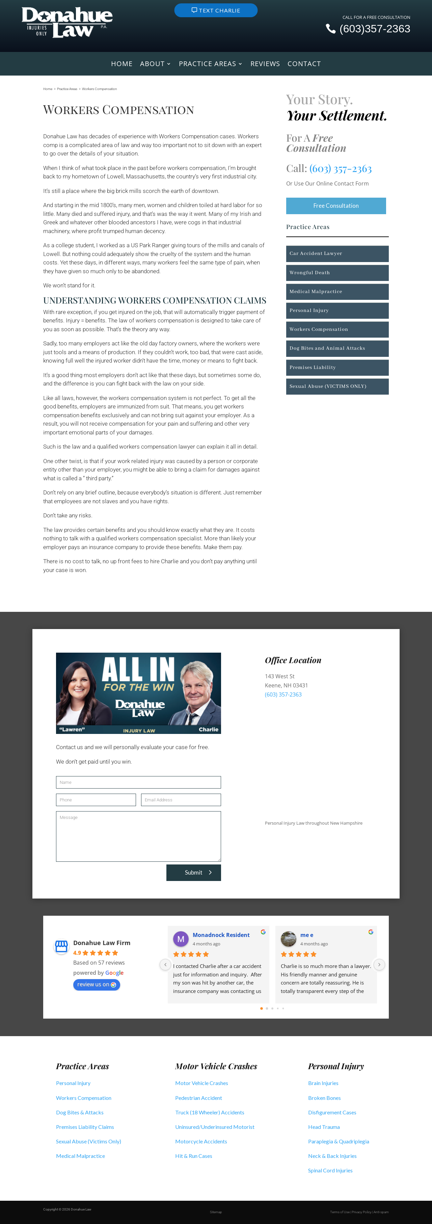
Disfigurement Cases (332, 1112)
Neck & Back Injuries (332, 1155)
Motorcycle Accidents (201, 1141)
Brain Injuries (323, 1083)
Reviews (265, 64)
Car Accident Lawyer (316, 254)
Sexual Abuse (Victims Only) (88, 1141)
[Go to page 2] (272, 1008)
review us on (96, 984)
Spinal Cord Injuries (330, 1170)
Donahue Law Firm (102, 943)
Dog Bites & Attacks (80, 1112)
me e (306, 935)
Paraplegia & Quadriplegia (338, 1141)
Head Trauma (324, 1126)
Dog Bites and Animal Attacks (327, 348)
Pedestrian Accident (198, 1097)
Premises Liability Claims (85, 1126)
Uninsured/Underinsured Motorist (214, 1126)
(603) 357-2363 (340, 168)
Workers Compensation (319, 329)
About (152, 64)
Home (122, 64)
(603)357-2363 (375, 29)
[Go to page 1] (267, 1008)
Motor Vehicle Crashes (201, 1083)
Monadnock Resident (221, 935)
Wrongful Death (310, 273)
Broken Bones (324, 1097)
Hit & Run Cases (193, 1155)
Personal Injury (309, 311)
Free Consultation (336, 205)
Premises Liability (313, 368)
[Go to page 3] (278, 1008)
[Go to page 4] (283, 1008)
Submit (193, 872)
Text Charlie (219, 10)
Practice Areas (207, 64)
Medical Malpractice (316, 292)
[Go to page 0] (261, 1008)
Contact (304, 64)
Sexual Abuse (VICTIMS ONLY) (328, 386)
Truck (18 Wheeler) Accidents (209, 1112)
